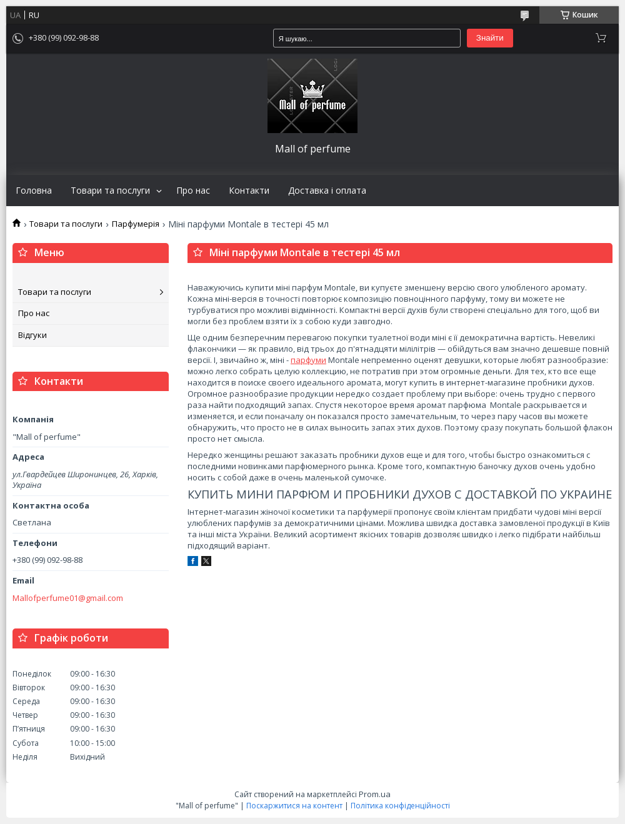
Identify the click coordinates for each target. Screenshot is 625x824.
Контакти (249, 190)
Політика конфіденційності (400, 805)
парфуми (308, 359)
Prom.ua (375, 794)
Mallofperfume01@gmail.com (67, 598)
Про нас (193, 190)
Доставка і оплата (327, 190)
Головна (34, 190)
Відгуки (32, 334)
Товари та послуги (110, 190)
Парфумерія (135, 224)
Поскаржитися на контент (294, 805)
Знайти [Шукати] (490, 37)
